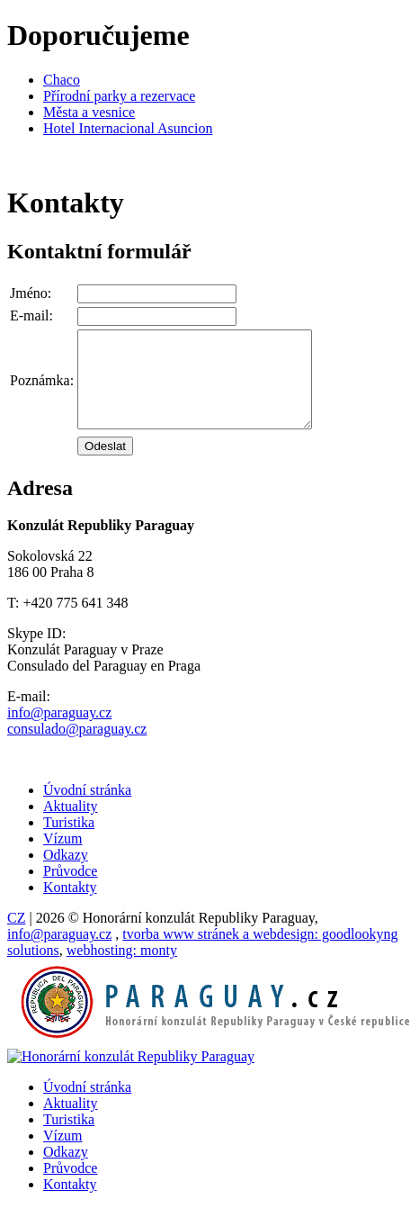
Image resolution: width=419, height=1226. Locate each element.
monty (122, 969)
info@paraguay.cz (59, 731)
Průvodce (70, 889)
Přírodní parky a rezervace (119, 96)
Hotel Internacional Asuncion (127, 128)
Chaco (61, 79)
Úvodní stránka (87, 808)
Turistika (68, 841)
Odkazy (65, 873)
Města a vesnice (89, 112)
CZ (16, 936)
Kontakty (70, 906)
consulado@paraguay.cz (77, 747)
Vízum (63, 857)
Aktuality (70, 825)
